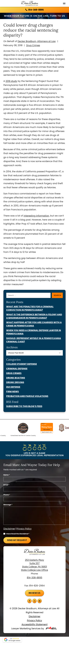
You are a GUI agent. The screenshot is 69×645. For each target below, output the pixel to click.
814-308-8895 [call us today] (34, 9)
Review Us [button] (34, 592)
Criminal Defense (16, 368)
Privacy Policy (24, 528)
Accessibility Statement (35, 624)
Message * (7, 505)
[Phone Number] (34, 499)
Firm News (12, 391)
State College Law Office (34, 570)
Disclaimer (9, 528)
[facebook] (29, 601)
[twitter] (34, 601)
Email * (6, 485)
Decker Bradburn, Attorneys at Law (37, 41)
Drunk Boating (15, 377)
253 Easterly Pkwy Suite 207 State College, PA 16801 (34, 563)
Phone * (6, 495)
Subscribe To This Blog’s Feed (24, 406)
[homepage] (34, 553)
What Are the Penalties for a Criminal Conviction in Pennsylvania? (29, 308)
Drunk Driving (15, 382)
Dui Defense (13, 386)
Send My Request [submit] (17, 540)
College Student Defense (21, 364)
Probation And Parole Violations (27, 396)
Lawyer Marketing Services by (34, 628)
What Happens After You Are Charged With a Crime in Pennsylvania (34, 324)
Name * (6, 475)
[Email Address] (34, 489)
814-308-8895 (34, 577)
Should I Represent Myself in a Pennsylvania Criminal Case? (33, 340)
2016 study (11, 81)
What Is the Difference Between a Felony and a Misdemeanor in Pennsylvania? (34, 316)
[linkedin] (39, 601)
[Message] (34, 516)
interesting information (36, 215)
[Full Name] (34, 479)
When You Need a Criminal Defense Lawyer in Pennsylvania (33, 332)
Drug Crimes (33, 45)
